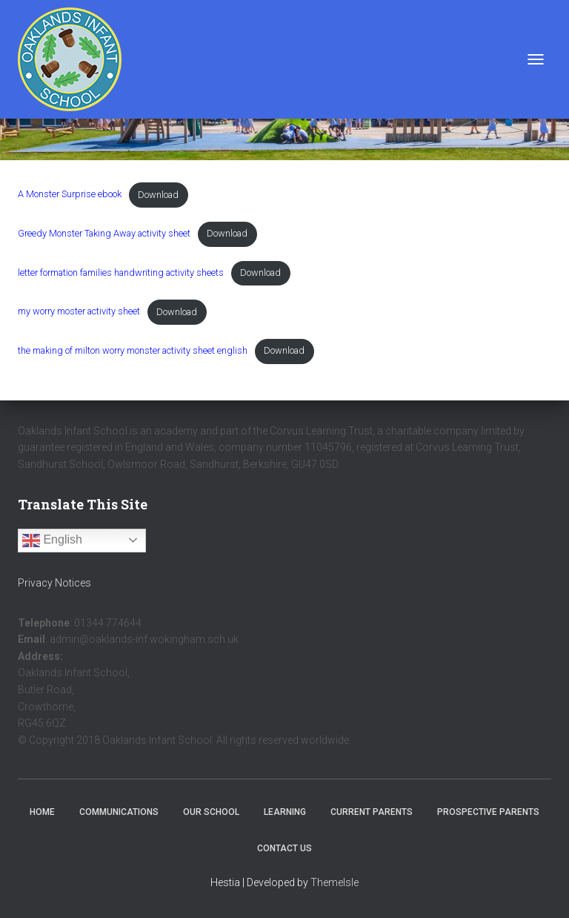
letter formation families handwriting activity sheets (121, 272)
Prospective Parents (488, 812)
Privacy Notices (54, 583)
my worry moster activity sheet (79, 311)
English (52, 540)
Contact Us (284, 848)
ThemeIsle (334, 882)
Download (158, 194)
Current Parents (371, 812)
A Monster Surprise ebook (70, 194)
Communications (119, 812)
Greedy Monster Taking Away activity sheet (104, 233)
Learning (285, 812)
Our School (211, 812)
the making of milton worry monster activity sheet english (132, 350)
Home (42, 812)
